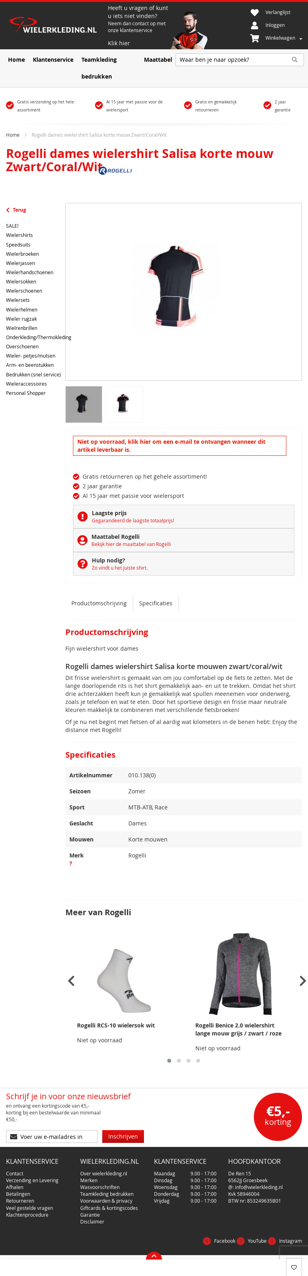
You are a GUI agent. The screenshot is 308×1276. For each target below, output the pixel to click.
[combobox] (240, 59)
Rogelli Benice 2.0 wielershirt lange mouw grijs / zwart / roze (238, 1029)
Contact (14, 1173)
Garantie (90, 1214)
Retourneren (20, 1200)
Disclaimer (92, 1221)
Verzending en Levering (32, 1180)
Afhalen (14, 1187)
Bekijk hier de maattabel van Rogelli (131, 544)
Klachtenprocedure (27, 1214)
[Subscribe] (123, 1136)
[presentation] (71, 981)
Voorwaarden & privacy (106, 1200)
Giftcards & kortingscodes (109, 1208)
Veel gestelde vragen (29, 1208)
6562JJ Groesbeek (247, 1180)
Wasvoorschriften (100, 1187)
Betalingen (18, 1194)
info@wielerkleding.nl (259, 1187)
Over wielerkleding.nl (103, 1173)
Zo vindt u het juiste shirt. (120, 567)
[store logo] (57, 25)
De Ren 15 (239, 1173)
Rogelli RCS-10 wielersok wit (116, 1025)
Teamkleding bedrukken (107, 1194)
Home (13, 134)
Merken (88, 1180)
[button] (169, 1061)
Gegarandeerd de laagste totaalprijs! (133, 520)
